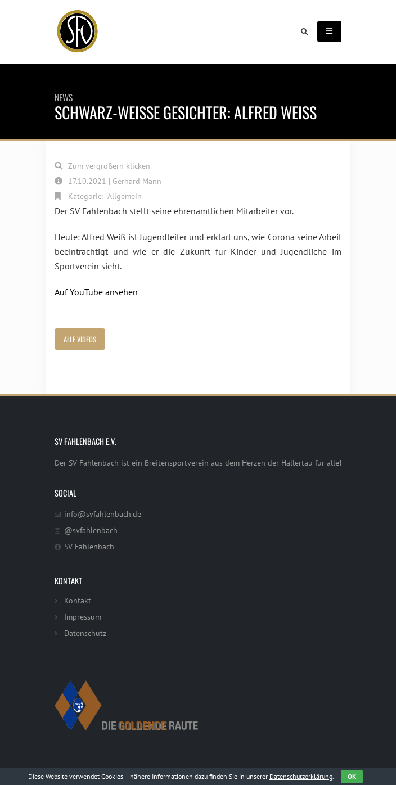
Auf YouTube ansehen (96, 291)
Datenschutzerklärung (300, 776)
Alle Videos (80, 339)
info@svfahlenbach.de (102, 513)
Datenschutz (85, 633)
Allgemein (124, 196)
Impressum (82, 616)
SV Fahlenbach (89, 546)
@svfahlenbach (91, 530)
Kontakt (77, 600)
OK (352, 776)
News (64, 97)
